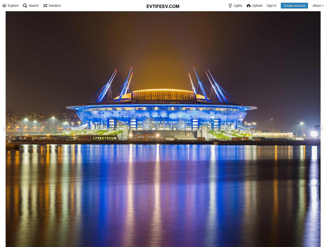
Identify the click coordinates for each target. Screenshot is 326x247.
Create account (294, 5)
